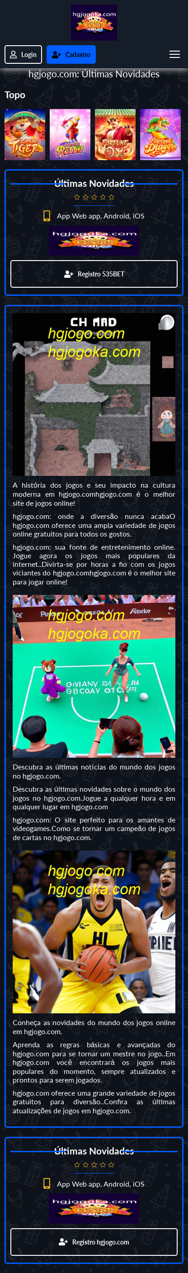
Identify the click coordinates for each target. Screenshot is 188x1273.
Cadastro (71, 54)
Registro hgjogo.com (94, 1242)
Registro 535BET (94, 274)
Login (23, 54)
